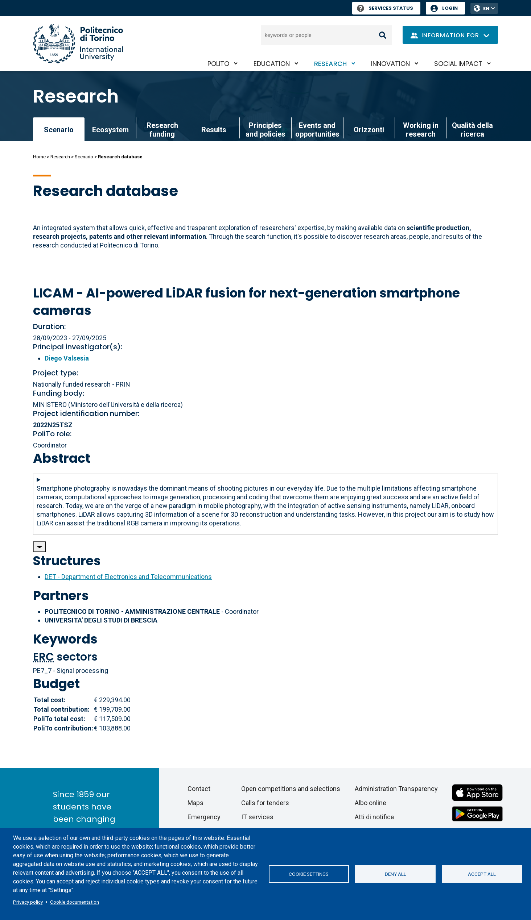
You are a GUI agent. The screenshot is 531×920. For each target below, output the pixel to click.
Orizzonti (369, 129)
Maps (195, 803)
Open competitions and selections (290, 788)
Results (213, 129)
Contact (199, 788)
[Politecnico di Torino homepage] (78, 43)
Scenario (84, 156)
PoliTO (218, 63)
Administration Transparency (396, 788)
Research (330, 63)
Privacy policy (28, 902)
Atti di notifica (374, 817)
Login (450, 8)
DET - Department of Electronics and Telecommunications (128, 576)
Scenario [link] (59, 129)
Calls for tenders (265, 803)
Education (272, 63)
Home (39, 156)
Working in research (421, 129)
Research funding (162, 129)
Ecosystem (110, 129)
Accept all (482, 874)
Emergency (204, 817)
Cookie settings (309, 874)
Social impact (458, 63)
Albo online (370, 803)
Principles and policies (265, 129)
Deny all (395, 874)
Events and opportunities (317, 129)
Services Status (385, 8)
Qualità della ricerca (472, 129)
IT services (257, 817)
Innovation (390, 63)
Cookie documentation (74, 902)
